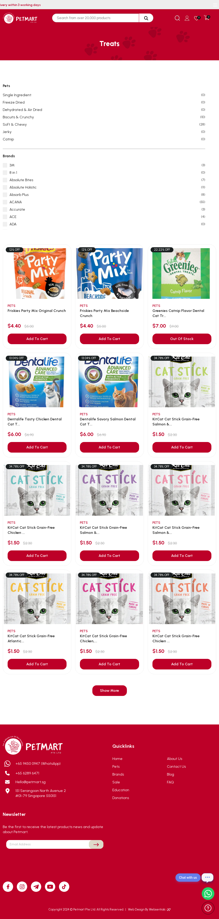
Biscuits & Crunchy (104, 117)
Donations (120, 798)
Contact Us (176, 766)
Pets (116, 766)
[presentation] (54, 860)
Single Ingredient (104, 95)
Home (117, 758)
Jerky (104, 131)
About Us (174, 758)
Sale (116, 782)
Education (120, 790)
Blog (170, 774)
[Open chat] (207, 877)
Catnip (104, 139)
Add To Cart (37, 339)
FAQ (170, 782)
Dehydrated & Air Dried (104, 109)
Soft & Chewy (104, 124)
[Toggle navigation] (215, 5)
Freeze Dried (104, 102)
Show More (109, 690)
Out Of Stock (181, 339)
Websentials (160, 909)
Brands (118, 774)
